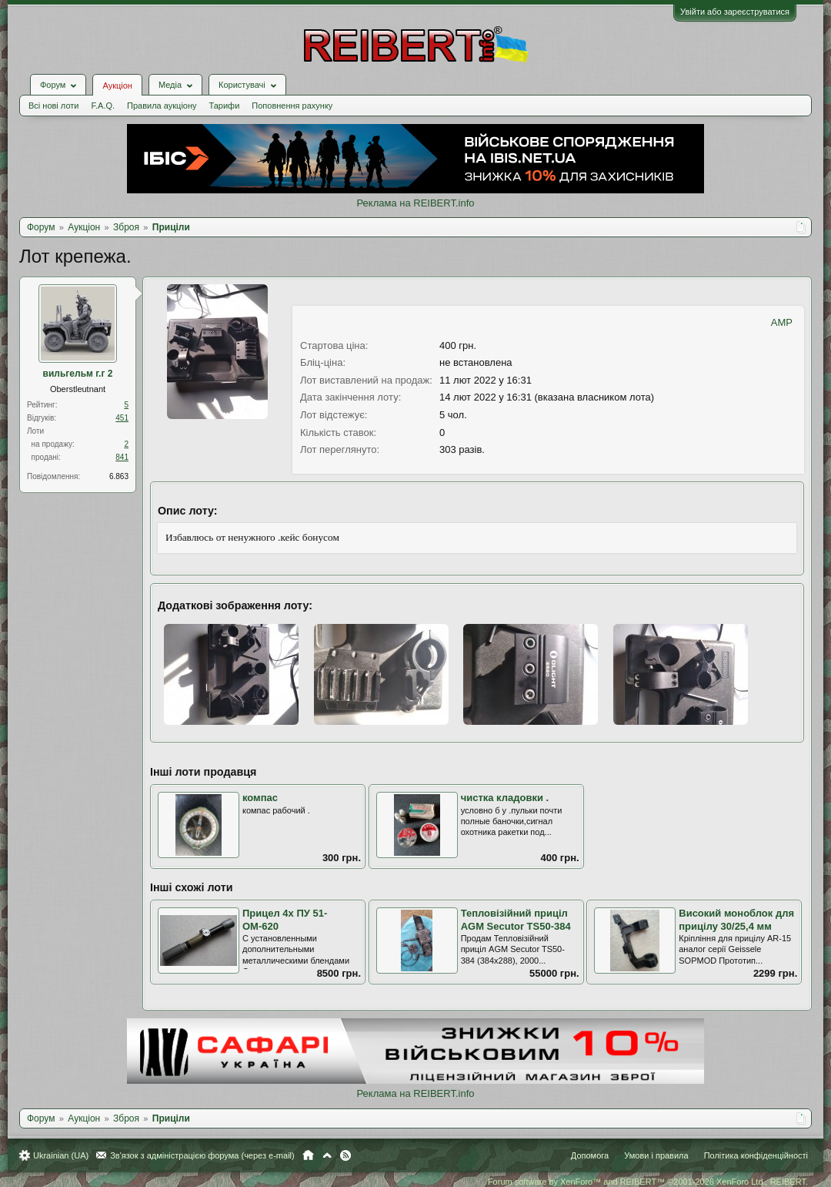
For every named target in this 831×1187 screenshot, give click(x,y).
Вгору (327, 1155)
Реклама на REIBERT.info (415, 203)
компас (260, 797)
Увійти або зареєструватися (734, 11)
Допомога (590, 1155)
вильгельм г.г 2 (78, 373)
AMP (782, 322)
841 (121, 457)
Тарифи (224, 105)
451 (121, 418)
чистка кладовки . (505, 797)
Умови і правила (656, 1155)
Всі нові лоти (53, 105)
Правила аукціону (161, 105)
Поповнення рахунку (292, 105)
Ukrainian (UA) (60, 1155)
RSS (345, 1155)
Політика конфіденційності (756, 1155)
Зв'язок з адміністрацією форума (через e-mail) (202, 1155)
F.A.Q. (103, 105)
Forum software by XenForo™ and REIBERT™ (648, 1181)
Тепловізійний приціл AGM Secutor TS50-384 (516, 919)
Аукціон (117, 85)
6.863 (118, 476)
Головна (308, 1155)
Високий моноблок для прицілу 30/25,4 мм (736, 919)
